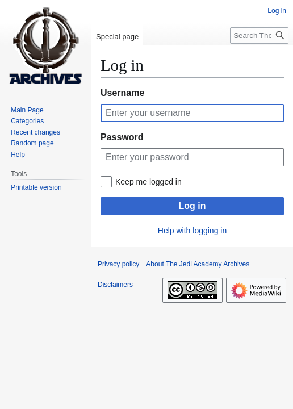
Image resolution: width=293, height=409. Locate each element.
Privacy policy (118, 264)
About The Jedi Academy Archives (197, 264)
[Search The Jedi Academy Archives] (259, 35)
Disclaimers (115, 285)
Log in (192, 206)
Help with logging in (192, 230)
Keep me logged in (148, 181)
